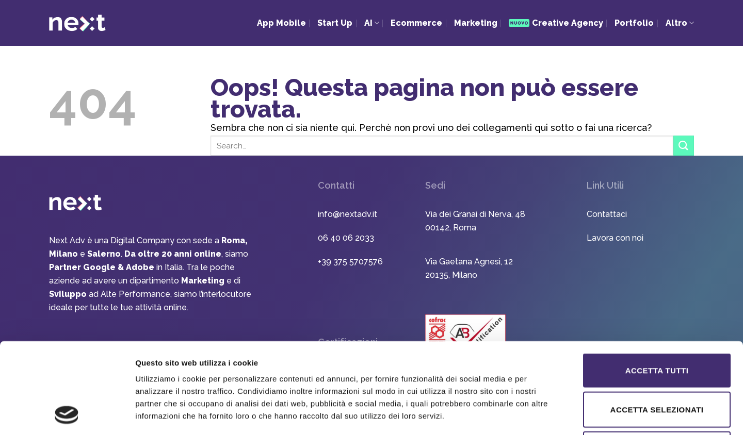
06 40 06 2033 (346, 238)
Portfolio (634, 23)
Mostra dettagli (543, 414)
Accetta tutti (657, 285)
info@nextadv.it (347, 214)
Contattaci (607, 214)
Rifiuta (656, 364)
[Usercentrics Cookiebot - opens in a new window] (67, 415)
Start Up (334, 23)
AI (371, 23)
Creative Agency (556, 23)
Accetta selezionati (657, 324)
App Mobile (281, 23)
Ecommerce (416, 23)
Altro (680, 23)
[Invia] (683, 146)
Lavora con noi (615, 238)
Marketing (475, 23)
